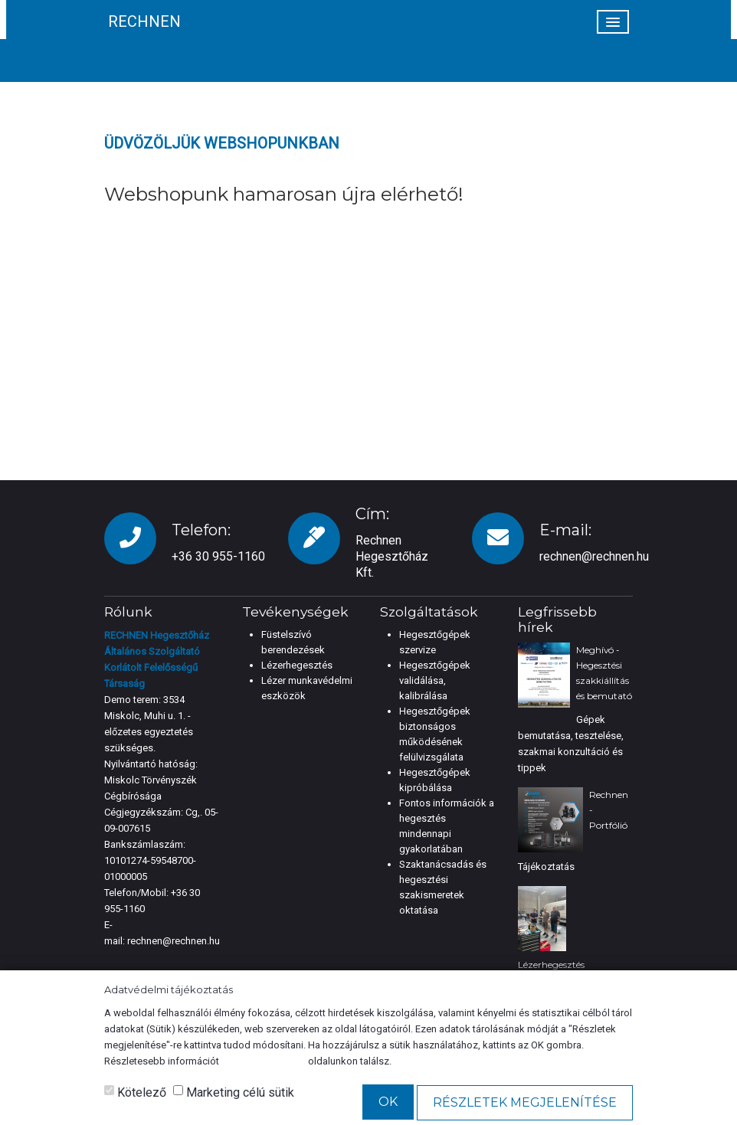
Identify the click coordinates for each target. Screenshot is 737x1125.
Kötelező (135, 1092)
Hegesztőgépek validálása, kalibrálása (434, 680)
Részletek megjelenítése (525, 1102)
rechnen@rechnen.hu (594, 556)
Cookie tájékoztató (263, 1061)
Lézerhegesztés (296, 665)
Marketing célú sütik (233, 1092)
